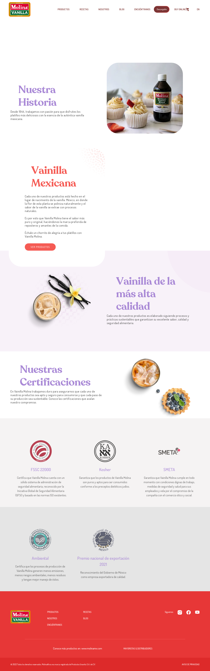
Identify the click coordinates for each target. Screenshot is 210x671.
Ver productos (40, 247)
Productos (64, 9)
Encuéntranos (142, 9)
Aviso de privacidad (191, 664)
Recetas (84, 9)
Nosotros (103, 9)
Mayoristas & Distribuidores (138, 648)
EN (198, 9)
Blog (121, 9)
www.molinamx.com (91, 648)
